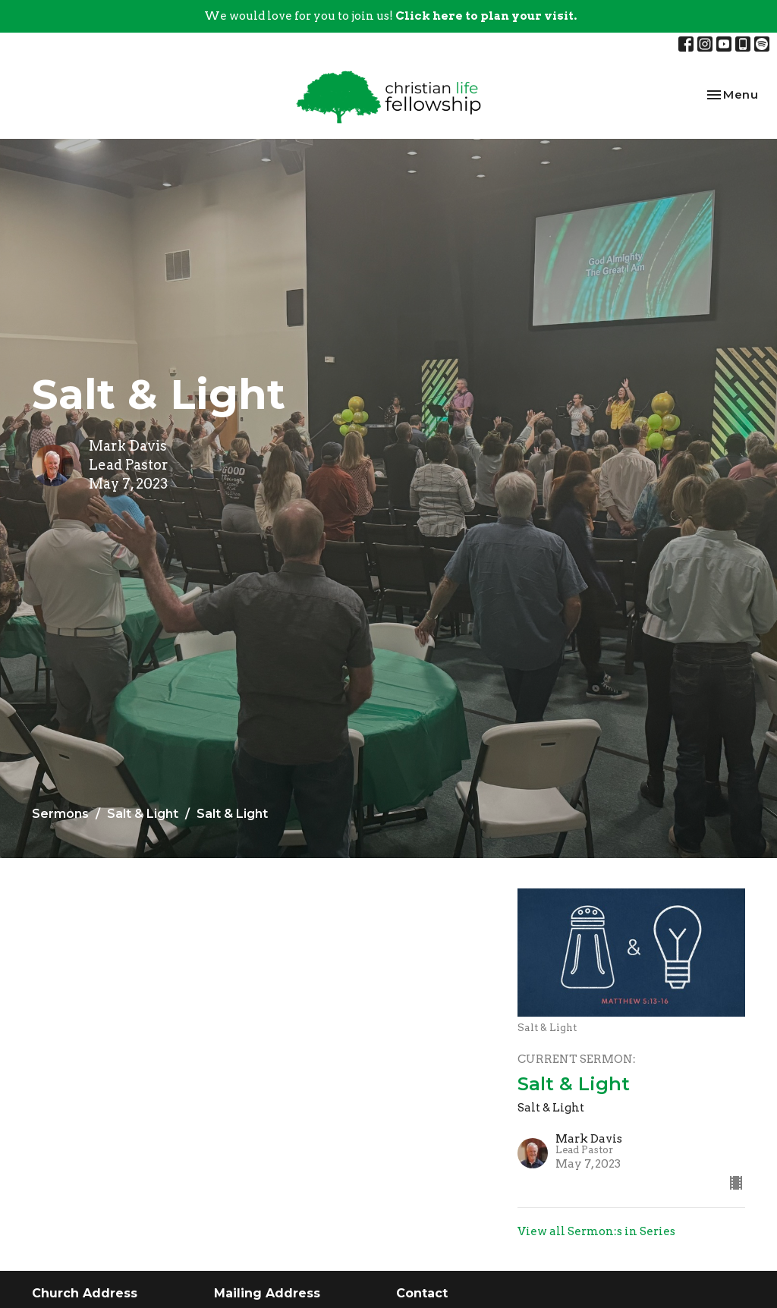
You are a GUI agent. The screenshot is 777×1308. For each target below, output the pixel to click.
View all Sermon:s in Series (596, 1231)
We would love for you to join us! (390, 16)
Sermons (60, 813)
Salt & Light (142, 813)
